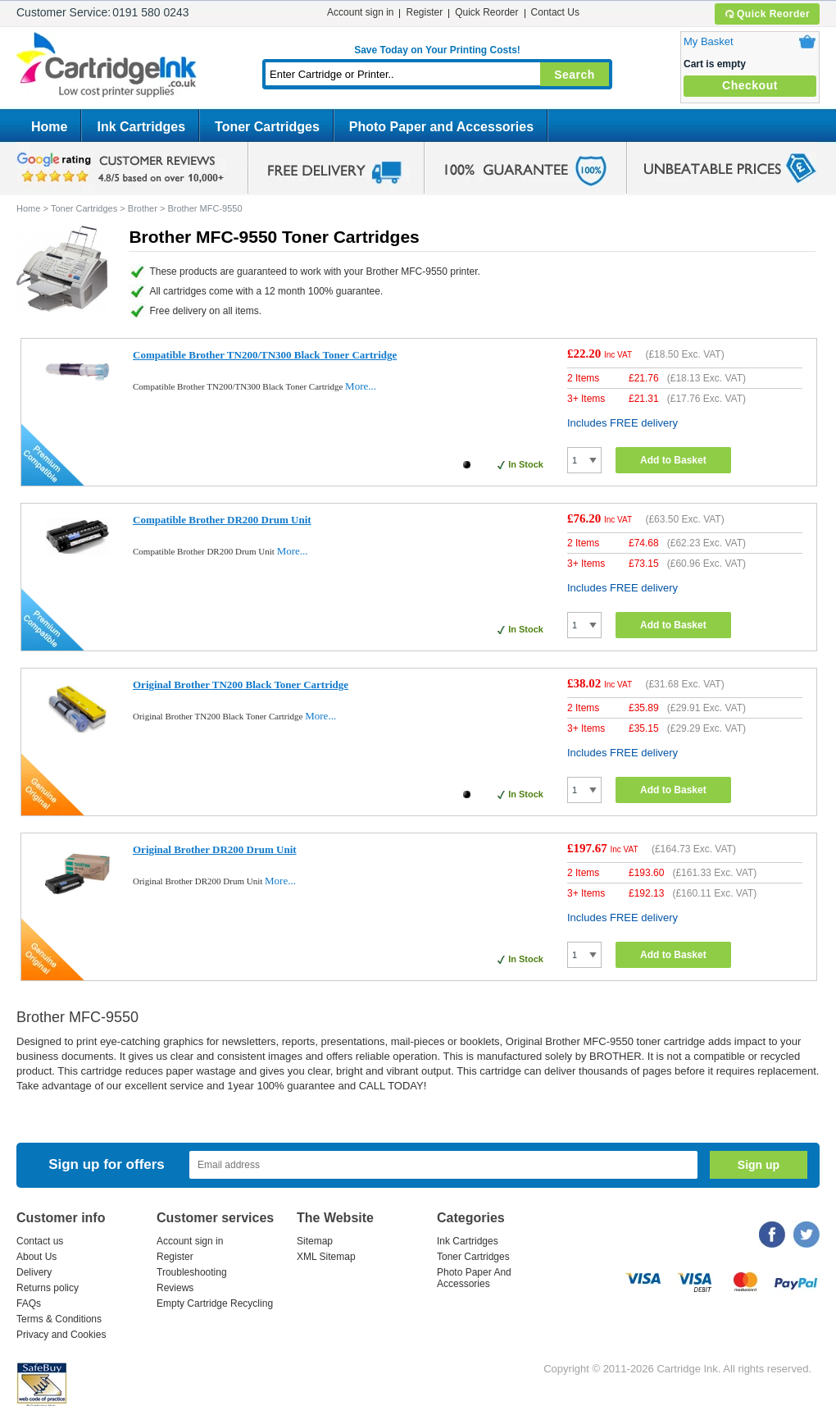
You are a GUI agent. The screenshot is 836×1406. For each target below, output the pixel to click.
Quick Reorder (767, 14)
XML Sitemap (326, 1256)
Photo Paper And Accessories (474, 1278)
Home (49, 127)
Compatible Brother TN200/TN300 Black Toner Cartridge (265, 355)
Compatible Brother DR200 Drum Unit (222, 520)
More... (360, 386)
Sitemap (315, 1241)
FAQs (28, 1303)
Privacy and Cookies (61, 1334)
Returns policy (47, 1288)
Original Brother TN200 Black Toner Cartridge (240, 684)
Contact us (39, 1241)
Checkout (750, 85)
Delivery (34, 1272)
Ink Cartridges (141, 127)
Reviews (175, 1288)
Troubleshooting (192, 1272)
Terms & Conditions (59, 1319)
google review (122, 168)
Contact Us (555, 12)
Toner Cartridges (267, 127)
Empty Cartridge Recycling (215, 1303)
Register (424, 12)
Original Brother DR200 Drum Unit (215, 849)
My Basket (709, 41)
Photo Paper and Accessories (441, 127)
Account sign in (360, 12)
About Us (36, 1256)
